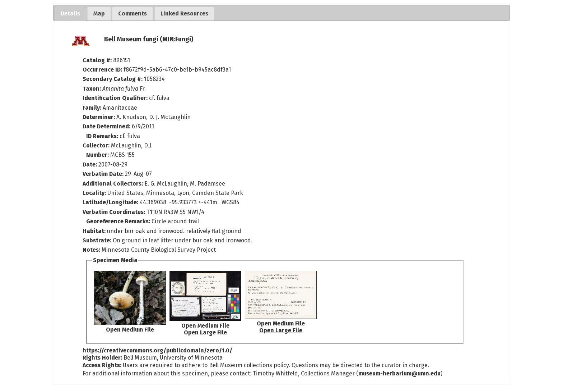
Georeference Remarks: (119, 221)
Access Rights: (102, 365)
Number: (98, 154)
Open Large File (205, 332)
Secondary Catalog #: (113, 79)
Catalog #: (98, 60)
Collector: (97, 145)
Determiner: (99, 117)
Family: (92, 107)
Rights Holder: (102, 357)
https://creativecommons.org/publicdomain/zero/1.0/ (157, 350)
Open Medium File (130, 329)
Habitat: (95, 231)
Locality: (94, 193)
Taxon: (92, 88)
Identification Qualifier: (115, 98)
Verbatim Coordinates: (114, 212)
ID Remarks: (103, 136)
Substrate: (98, 240)
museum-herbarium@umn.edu (399, 373)
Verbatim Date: (103, 173)
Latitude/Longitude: (110, 202)
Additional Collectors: (113, 183)
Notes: (91, 249)
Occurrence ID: (103, 69)
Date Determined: (107, 126)
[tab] (70, 14)
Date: (90, 164)
